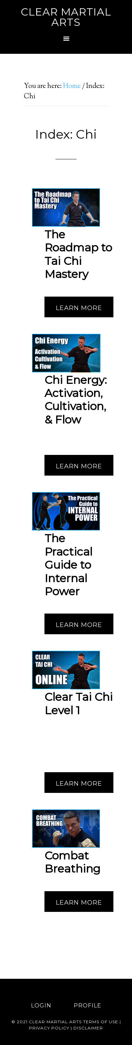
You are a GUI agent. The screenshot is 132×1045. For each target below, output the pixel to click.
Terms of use (100, 1021)
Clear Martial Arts (66, 17)
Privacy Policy (49, 1028)
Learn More (79, 308)
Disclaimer (88, 1028)
